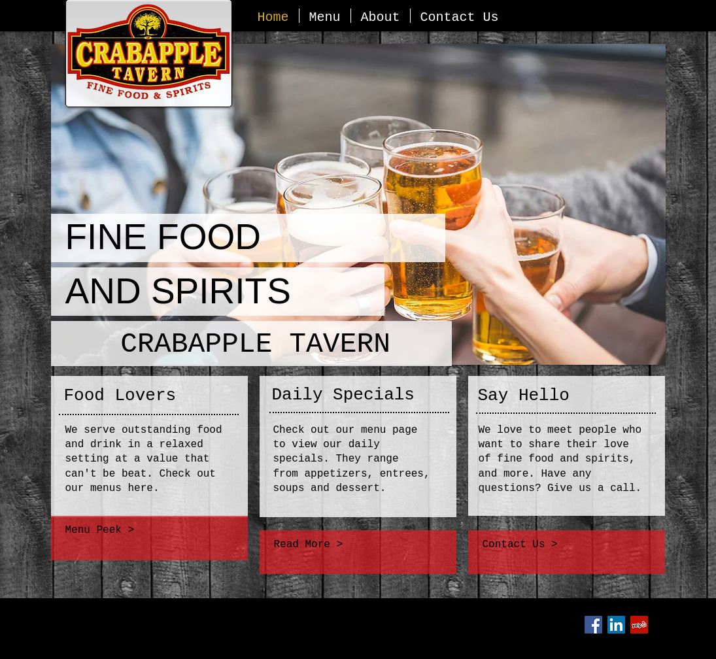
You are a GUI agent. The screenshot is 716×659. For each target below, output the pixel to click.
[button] (358, 204)
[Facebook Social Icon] (593, 625)
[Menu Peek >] (148, 531)
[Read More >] (356, 545)
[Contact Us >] (568, 545)
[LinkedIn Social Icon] (616, 625)
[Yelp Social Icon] (639, 625)
